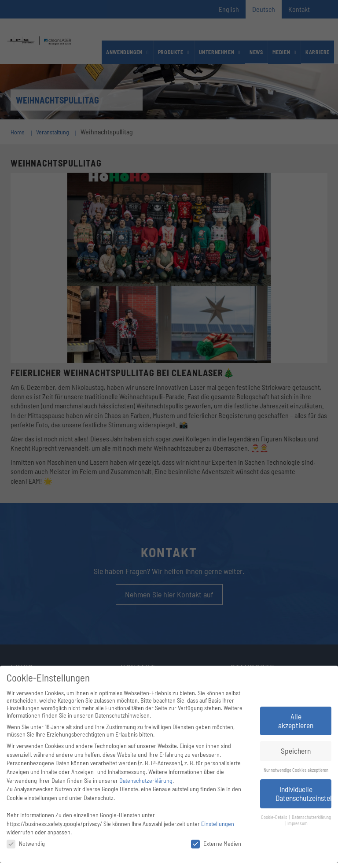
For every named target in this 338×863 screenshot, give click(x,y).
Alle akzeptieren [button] (295, 720)
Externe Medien (216, 843)
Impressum (297, 823)
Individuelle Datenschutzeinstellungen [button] (303, 793)
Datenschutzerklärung (146, 780)
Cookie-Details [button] (274, 817)
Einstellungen (217, 823)
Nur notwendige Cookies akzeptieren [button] (296, 770)
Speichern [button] (296, 751)
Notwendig (26, 843)
